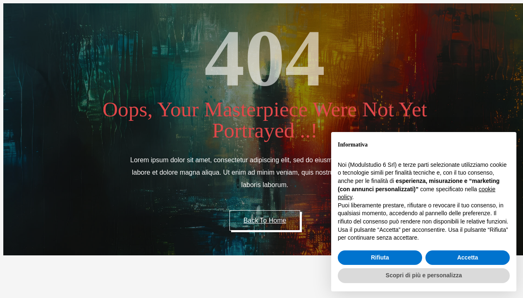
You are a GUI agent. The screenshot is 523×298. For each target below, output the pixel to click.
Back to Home (265, 220)
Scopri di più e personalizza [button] (424, 275)
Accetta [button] (467, 257)
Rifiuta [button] (380, 257)
